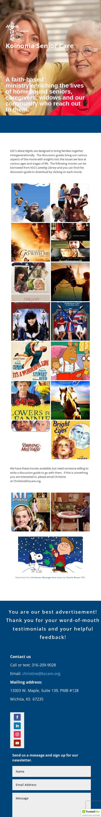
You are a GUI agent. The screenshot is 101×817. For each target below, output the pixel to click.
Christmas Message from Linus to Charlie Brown (55, 577)
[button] (91, 813)
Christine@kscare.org (27, 481)
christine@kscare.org (41, 673)
